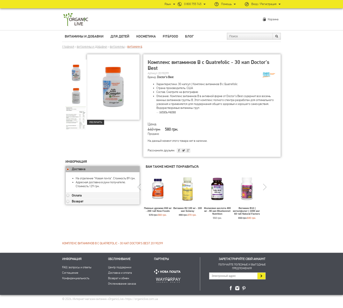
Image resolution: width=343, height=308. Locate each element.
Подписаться (261, 276)
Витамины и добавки (84, 36)
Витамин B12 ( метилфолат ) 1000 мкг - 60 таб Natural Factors (247, 211)
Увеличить (95, 122)
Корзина (273, 19)
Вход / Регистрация (263, 4)
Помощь (226, 4)
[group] (76, 70)
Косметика (146, 36)
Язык (167, 4)
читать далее (167, 112)
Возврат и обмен (118, 278)
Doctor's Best (165, 77)
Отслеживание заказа (122, 284)
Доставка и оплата (120, 273)
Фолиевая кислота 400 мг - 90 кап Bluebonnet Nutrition (217, 211)
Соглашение (70, 273)
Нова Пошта (168, 271)
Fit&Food (170, 36)
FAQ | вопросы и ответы (76, 267)
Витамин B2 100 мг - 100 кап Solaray (187, 209)
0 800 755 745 (192, 4)
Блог (189, 36)
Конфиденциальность (75, 278)
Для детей (119, 36)
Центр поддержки (119, 267)
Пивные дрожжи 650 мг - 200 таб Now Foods (158, 209)
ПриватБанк (168, 279)
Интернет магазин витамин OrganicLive (75, 19)
